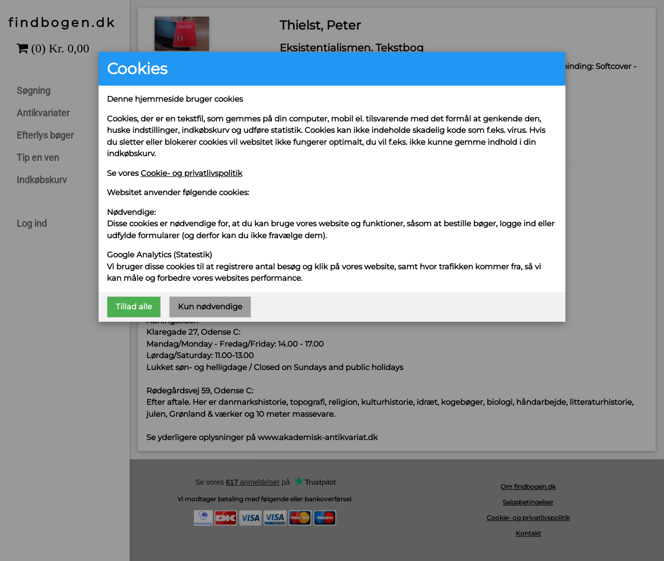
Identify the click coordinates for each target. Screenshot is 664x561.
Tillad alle (134, 306)
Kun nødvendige (210, 306)
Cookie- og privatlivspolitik (191, 173)
